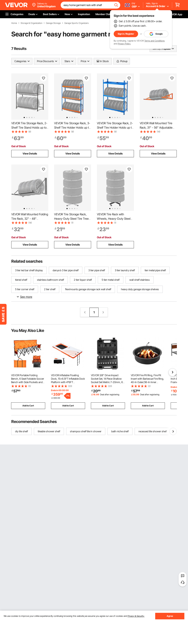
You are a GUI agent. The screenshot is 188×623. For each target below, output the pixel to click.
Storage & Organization (31, 23)
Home (14, 23)
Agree (170, 616)
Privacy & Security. (136, 616)
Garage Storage (53, 23)
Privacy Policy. (124, 43)
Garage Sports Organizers (76, 23)
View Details (30, 153)
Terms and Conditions (154, 40)
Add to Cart (28, 405)
